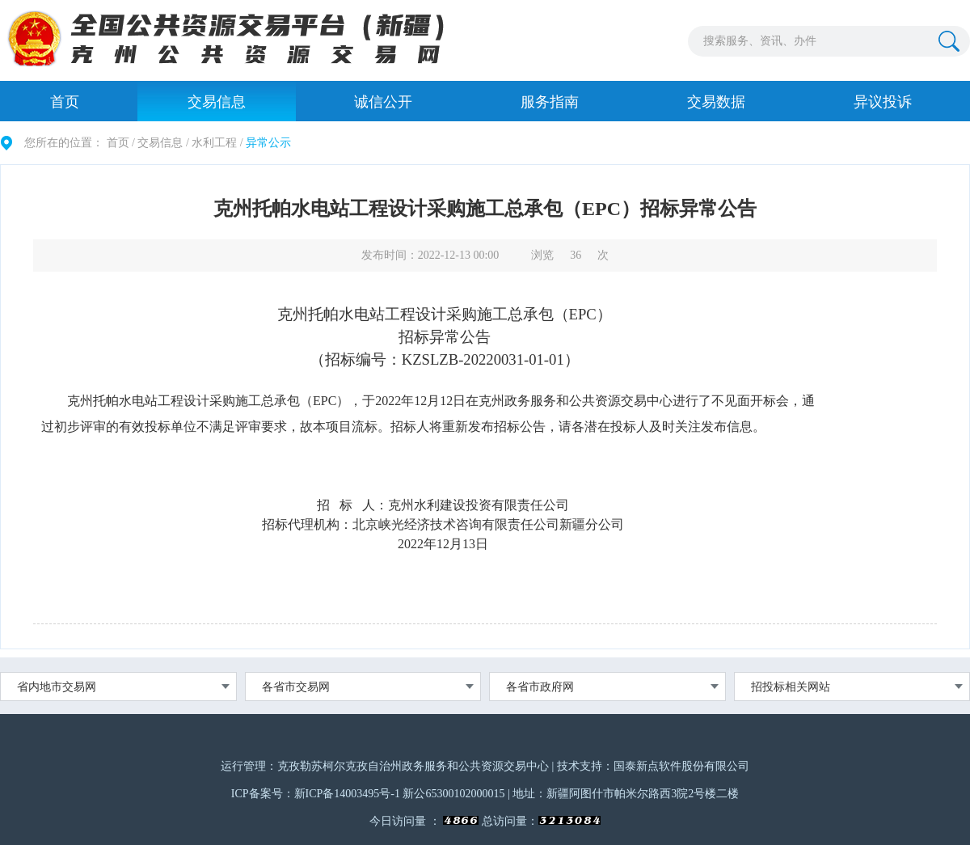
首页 (64, 102)
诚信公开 (383, 102)
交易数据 (716, 102)
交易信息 (217, 102)
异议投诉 (883, 102)
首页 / (121, 143)
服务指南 (550, 102)
